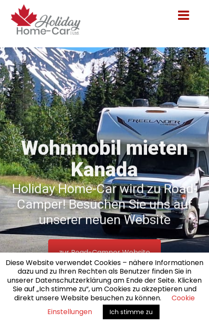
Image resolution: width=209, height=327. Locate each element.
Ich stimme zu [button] (131, 312)
